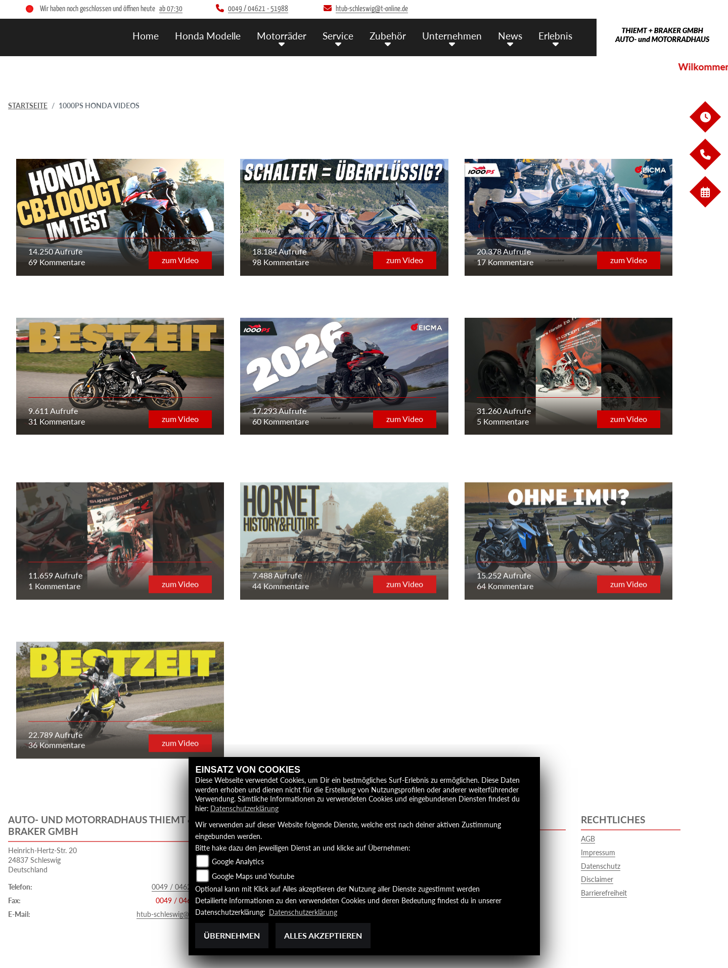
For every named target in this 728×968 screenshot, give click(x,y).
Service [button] (338, 35)
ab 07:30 (171, 9)
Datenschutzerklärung (244, 808)
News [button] (510, 35)
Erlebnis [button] (555, 35)
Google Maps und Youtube (253, 876)
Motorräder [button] (281, 35)
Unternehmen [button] (452, 35)
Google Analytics (238, 861)
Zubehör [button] (388, 35)
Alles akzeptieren (323, 935)
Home (145, 35)
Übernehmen (232, 935)
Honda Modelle (208, 35)
